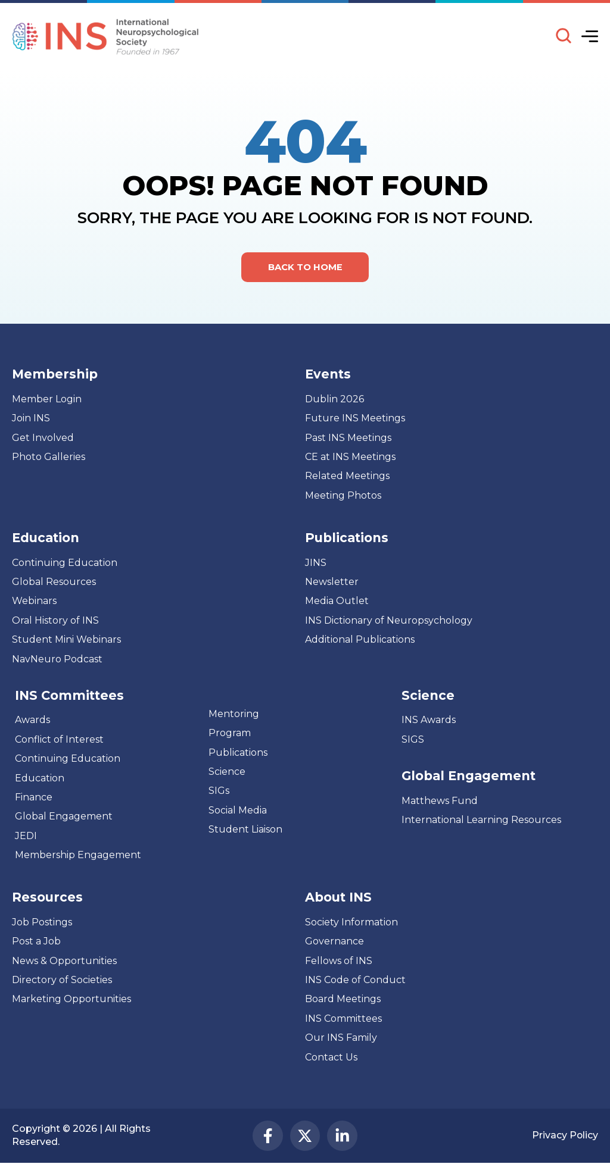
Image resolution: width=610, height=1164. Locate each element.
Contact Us (331, 1057)
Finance (33, 797)
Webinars (34, 601)
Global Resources (54, 582)
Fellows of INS (338, 960)
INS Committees (69, 695)
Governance (334, 941)
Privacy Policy (564, 1135)
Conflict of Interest (59, 739)
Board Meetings (343, 999)
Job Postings (42, 922)
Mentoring (233, 713)
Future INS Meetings (355, 418)
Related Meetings (347, 476)
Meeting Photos (343, 495)
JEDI (26, 835)
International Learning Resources (481, 820)
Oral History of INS (55, 620)
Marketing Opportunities (71, 999)
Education (39, 778)
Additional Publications (360, 640)
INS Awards (429, 720)
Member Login (47, 399)
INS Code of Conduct (355, 980)
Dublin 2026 (334, 399)
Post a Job (36, 941)
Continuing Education (64, 562)
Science (226, 772)
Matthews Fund (440, 800)
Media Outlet (337, 601)
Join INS (31, 418)
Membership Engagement (78, 855)
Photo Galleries (48, 457)
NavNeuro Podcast (57, 659)
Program (229, 733)
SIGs (218, 791)
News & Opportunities (64, 960)
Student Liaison (245, 830)
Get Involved (43, 437)
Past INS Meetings (348, 437)
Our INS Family (341, 1038)
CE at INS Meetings (350, 457)
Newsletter (332, 582)
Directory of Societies (62, 980)
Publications (237, 752)
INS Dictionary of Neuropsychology (388, 620)
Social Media (237, 810)
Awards (32, 720)
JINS (315, 562)
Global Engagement (64, 816)
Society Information (351, 922)
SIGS (413, 739)
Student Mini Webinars (66, 640)
